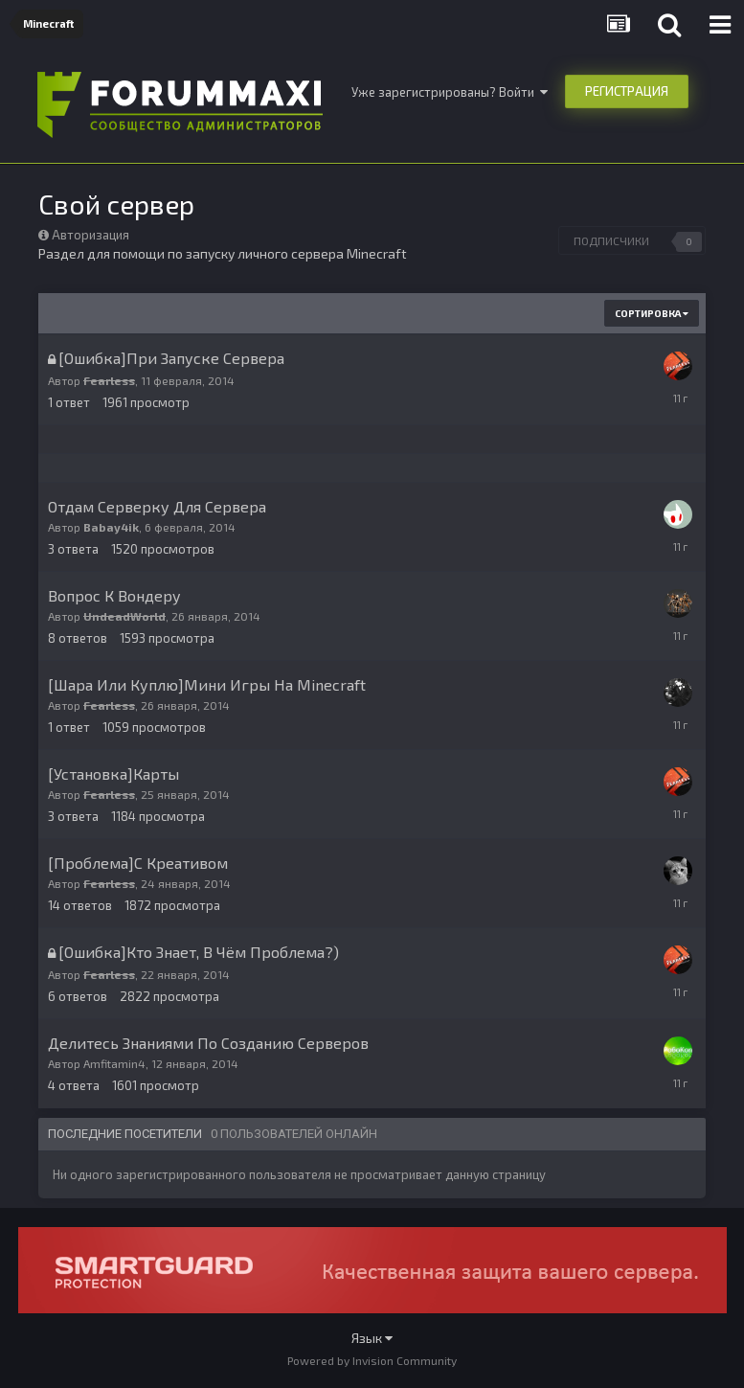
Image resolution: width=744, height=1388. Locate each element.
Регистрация (626, 91)
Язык (372, 1338)
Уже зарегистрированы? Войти (449, 92)
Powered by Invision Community (372, 1360)
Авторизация (90, 234)
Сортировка (651, 313)
